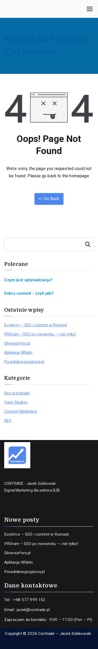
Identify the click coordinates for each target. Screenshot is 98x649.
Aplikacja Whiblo (18, 352)
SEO (7, 420)
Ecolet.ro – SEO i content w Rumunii (35, 325)
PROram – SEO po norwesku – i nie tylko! (40, 334)
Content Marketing (20, 411)
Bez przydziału (17, 393)
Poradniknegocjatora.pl (24, 361)
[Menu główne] (89, 9)
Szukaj (88, 244)
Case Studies (15, 402)
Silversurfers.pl (17, 343)
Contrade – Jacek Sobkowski (64, 633)
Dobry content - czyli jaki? (29, 293)
